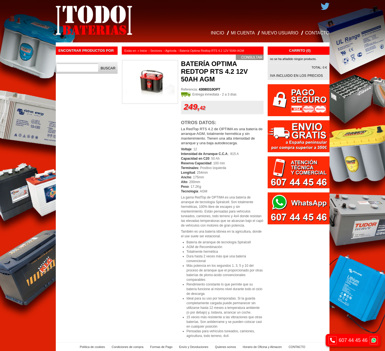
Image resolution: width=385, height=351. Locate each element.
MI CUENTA (243, 33)
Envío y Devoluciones (193, 347)
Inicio (143, 50)
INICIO (217, 33)
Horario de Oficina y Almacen (262, 347)
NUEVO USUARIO (280, 33)
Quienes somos (225, 347)
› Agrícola (170, 50)
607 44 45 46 (353, 340)
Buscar (108, 68)
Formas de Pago (161, 347)
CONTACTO (317, 33)
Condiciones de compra (127, 347)
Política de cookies (92, 347)
